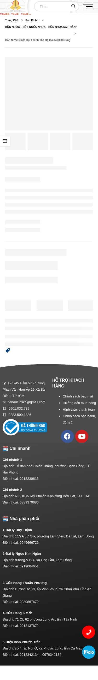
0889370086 (29, 502)
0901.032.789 (18, 408)
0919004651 (29, 566)
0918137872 (29, 626)
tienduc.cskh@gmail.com (26, 402)
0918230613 (29, 479)
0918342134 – (31, 655)
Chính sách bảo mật (78, 396)
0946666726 (29, 543)
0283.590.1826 (19, 415)
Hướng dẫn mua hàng (79, 403)
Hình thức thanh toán (79, 409)
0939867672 (29, 602)
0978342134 (51, 655)
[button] (7, 350)
